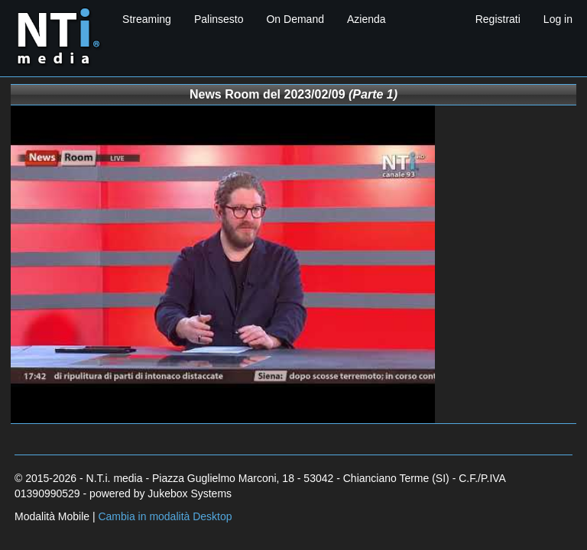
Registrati (498, 19)
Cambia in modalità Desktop (165, 516)
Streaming (146, 19)
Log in (557, 19)
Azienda (366, 19)
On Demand (294, 19)
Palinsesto (219, 19)
